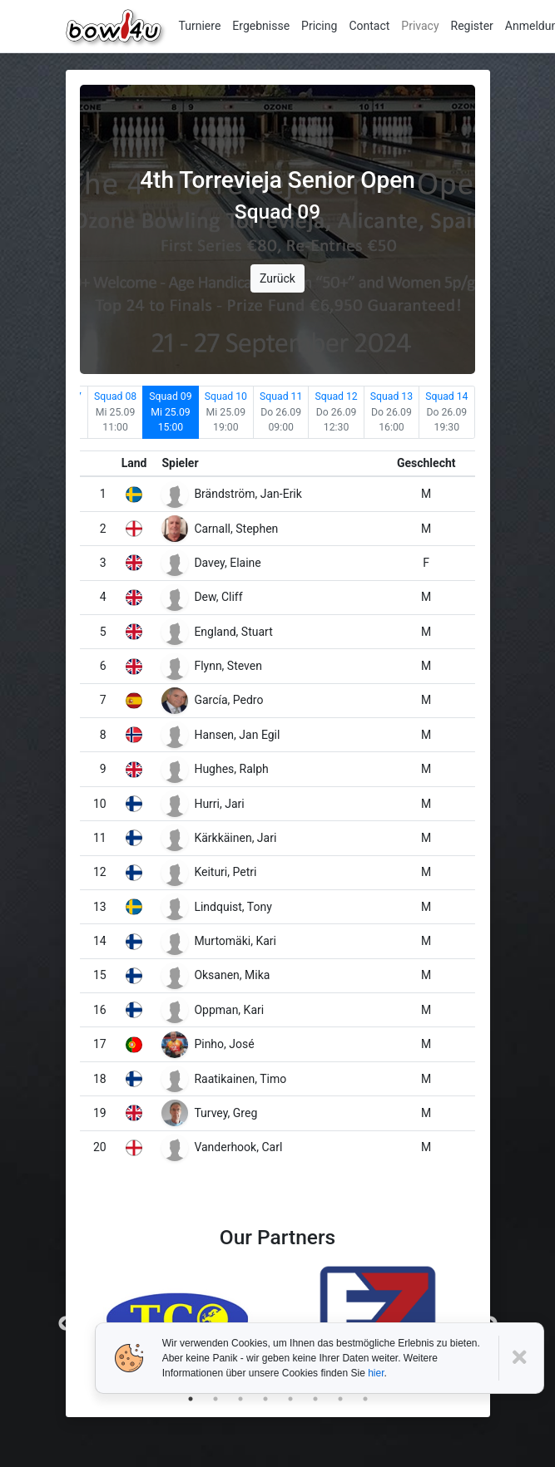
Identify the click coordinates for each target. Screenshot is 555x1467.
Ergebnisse (261, 25)
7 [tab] (340, 1399)
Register (472, 25)
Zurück (277, 278)
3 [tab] (240, 1399)
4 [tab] (265, 1399)
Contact (369, 25)
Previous (65, 1324)
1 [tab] (190, 1399)
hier (376, 1373)
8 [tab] (365, 1399)
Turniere (200, 25)
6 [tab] (315, 1399)
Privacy (420, 25)
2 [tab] (215, 1399)
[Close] (521, 1357)
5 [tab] (290, 1399)
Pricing (319, 25)
